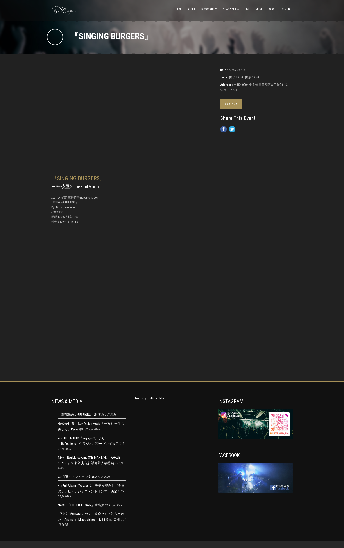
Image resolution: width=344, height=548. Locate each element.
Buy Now (231, 104)
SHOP (272, 9)
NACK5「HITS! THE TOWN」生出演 (81, 505)
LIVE (247, 9)
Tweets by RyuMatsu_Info (149, 398)
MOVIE (259, 9)
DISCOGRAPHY (209, 9)
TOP (179, 9)
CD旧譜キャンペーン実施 (76, 477)
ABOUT (191, 9)
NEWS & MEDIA (231, 9)
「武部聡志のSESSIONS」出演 (79, 415)
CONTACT (286, 9)
